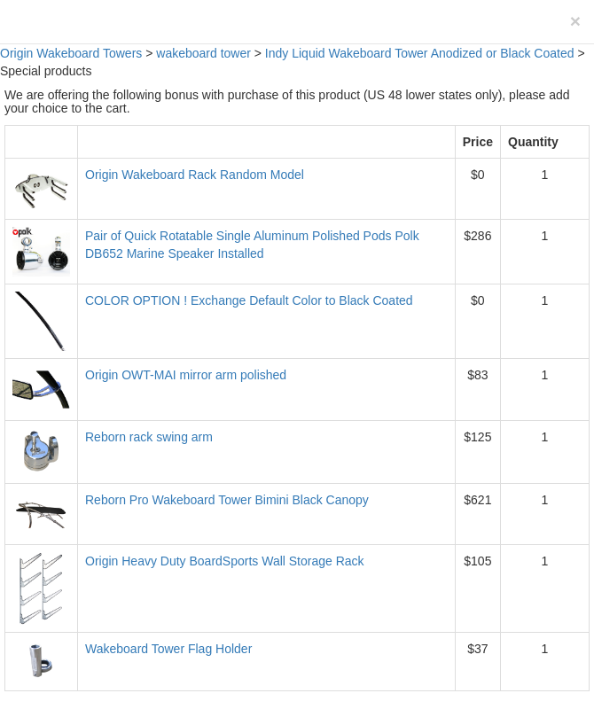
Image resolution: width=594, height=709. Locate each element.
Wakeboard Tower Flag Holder (168, 649)
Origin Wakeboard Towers (71, 53)
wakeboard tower (203, 53)
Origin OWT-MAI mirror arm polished (185, 375)
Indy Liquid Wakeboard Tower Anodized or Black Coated (419, 53)
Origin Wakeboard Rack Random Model (194, 175)
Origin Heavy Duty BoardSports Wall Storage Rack (224, 561)
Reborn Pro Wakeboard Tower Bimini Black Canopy (227, 500)
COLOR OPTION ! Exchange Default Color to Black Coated (249, 300)
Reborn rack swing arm (149, 437)
